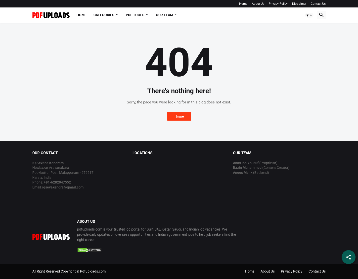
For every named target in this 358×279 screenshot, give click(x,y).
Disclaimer (299, 3)
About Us (258, 3)
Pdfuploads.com (93, 271)
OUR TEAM (164, 15)
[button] (309, 15)
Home (243, 3)
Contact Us (318, 3)
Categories (103, 15)
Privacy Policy (278, 3)
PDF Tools (135, 15)
